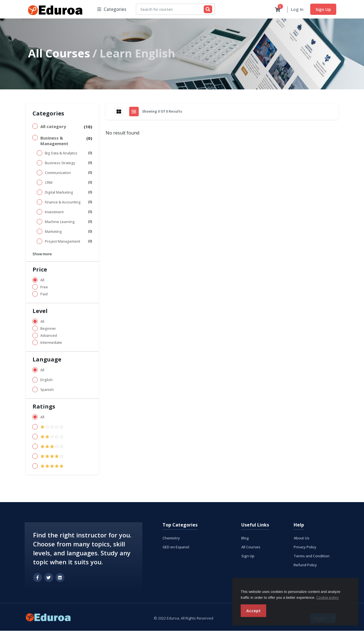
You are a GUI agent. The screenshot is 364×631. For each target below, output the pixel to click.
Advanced (48, 335)
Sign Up (323, 9)
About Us (301, 538)
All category (53, 126)
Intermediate (51, 342)
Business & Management (54, 141)
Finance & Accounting (63, 202)
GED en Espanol (176, 547)
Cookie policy (327, 597)
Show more (42, 254)
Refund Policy (305, 565)
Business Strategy (60, 163)
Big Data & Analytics (61, 153)
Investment (54, 212)
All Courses (59, 53)
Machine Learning (60, 222)
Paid (44, 294)
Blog (245, 538)
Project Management (62, 241)
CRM (48, 182)
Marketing (53, 231)
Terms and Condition (312, 556)
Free (44, 287)
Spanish (47, 390)
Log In (297, 9)
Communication (58, 173)
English (46, 380)
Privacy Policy (305, 547)
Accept (253, 610)
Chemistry (171, 538)
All (42, 280)
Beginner (48, 328)
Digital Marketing (59, 192)
